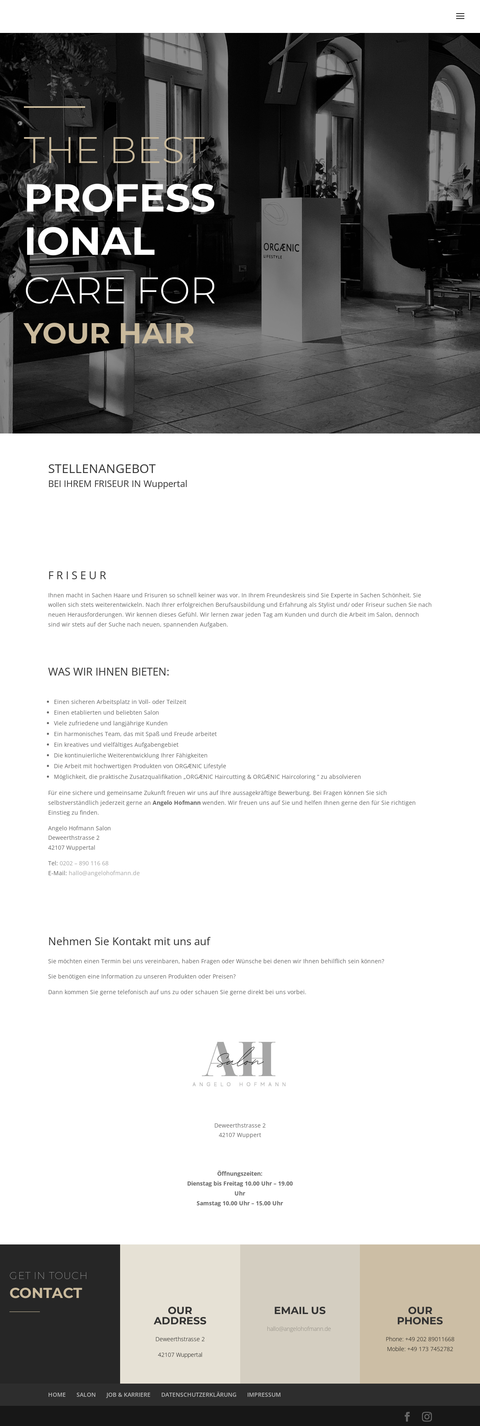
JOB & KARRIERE (129, 1394)
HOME (57, 1394)
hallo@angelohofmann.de (104, 873)
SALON (86, 1394)
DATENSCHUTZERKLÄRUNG (199, 1394)
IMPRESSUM (264, 1394)
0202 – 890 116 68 (84, 863)
